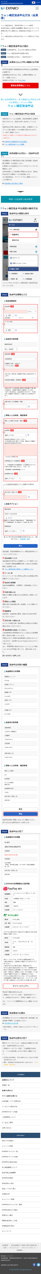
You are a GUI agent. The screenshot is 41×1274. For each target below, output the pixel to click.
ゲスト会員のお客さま (9, 1096)
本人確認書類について (9, 1167)
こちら (23, 80)
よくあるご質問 (7, 1122)
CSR (4, 1248)
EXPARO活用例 (7, 1178)
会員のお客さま (7, 1090)
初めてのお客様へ (8, 1141)
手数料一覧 (6, 1085)
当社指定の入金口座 (11, 1023)
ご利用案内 (20, 1074)
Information (20, 1135)
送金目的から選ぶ (8, 1183)
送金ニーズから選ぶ (9, 1188)
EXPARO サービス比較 (10, 1157)
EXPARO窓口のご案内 (9, 1210)
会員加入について (8, 1080)
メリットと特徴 (7, 1146)
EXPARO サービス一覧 (10, 1151)
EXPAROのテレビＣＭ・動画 (12, 1204)
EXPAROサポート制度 (9, 1112)
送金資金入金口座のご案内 (13, 183)
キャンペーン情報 (8, 1199)
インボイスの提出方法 (9, 1106)
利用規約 (19, 1250)
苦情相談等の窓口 (8, 1226)
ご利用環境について (9, 1117)
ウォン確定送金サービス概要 (14, 144)
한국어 (38, 2)
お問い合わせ (6, 1128)
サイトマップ (6, 1231)
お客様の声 (6, 1194)
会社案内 (5, 1245)
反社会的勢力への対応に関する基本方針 (24, 1245)
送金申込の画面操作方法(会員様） (16, 142)
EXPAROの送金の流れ (9, 1162)
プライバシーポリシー (29, 1248)
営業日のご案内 (7, 1215)
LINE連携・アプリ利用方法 (11, 1101)
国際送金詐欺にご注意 (9, 1220)
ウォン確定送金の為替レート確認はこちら (18, 569)
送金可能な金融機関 (9, 1172)
